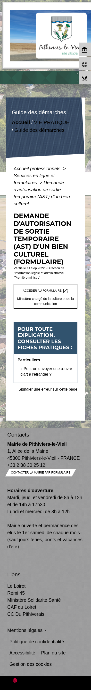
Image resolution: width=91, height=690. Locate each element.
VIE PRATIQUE (51, 122)
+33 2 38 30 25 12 (26, 465)
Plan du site (53, 652)
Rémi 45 (16, 593)
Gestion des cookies (30, 664)
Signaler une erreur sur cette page (47, 389)
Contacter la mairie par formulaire (40, 472)
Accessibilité (22, 652)
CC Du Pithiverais (25, 614)
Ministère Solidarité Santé (34, 600)
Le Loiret (16, 586)
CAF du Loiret (21, 607)
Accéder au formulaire (45, 291)
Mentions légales (24, 630)
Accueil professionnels (38, 168)
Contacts (18, 434)
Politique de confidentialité (36, 641)
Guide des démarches (40, 130)
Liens (14, 574)
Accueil (21, 122)
